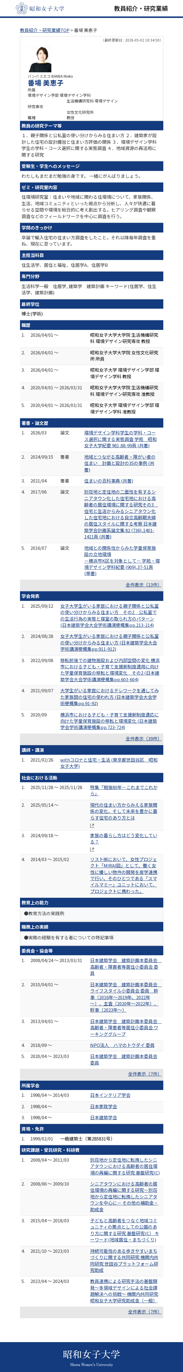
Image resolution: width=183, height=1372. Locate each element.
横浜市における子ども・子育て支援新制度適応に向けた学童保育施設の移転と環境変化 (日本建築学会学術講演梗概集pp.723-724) (109, 721)
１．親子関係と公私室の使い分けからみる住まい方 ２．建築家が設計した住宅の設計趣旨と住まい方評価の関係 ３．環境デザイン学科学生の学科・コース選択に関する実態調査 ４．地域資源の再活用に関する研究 (89, 144)
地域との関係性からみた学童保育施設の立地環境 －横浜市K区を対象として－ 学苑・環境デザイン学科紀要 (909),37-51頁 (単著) (122, 561)
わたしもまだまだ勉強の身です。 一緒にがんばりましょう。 (82, 176)
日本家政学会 (103, 1106)
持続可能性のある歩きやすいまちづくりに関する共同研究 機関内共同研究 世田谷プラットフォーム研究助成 (124, 1260)
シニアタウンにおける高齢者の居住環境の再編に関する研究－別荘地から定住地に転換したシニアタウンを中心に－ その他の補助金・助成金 (124, 1196)
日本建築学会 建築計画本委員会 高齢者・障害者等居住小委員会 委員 (126, 966)
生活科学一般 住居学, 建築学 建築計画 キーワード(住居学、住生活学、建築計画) (88, 289)
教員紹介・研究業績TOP (45, 30)
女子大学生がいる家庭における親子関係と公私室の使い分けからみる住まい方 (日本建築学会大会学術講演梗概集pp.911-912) (109, 642)
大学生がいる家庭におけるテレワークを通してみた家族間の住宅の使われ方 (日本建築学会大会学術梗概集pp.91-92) (109, 696)
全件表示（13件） (144, 584)
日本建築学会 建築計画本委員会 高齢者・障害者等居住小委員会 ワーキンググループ (126, 1027)
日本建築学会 (103, 1117)
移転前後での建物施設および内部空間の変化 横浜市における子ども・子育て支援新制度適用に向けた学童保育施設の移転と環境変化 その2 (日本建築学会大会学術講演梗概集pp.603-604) (110, 669)
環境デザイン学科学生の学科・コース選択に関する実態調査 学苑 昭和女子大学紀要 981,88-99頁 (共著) (120, 438)
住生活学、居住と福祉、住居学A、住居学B (64, 265)
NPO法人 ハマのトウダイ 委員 (122, 1045)
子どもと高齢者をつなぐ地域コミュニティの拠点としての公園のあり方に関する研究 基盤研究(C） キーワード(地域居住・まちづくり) (124, 1230)
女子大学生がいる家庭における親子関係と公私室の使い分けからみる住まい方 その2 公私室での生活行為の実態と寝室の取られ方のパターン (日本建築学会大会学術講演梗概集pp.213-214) (109, 615)
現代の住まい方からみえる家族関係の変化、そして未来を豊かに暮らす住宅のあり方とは (123, 811)
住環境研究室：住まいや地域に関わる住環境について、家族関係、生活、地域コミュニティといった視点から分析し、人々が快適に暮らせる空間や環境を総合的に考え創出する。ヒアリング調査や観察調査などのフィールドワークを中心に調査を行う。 (88, 206)
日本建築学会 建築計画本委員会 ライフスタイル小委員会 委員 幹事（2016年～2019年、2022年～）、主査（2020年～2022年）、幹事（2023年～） (126, 997)
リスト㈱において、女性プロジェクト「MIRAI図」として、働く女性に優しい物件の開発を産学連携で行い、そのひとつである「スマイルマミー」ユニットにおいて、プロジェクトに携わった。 (123, 875)
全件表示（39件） (144, 738)
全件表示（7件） (145, 1074)
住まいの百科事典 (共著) (108, 480)
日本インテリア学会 (110, 1095)
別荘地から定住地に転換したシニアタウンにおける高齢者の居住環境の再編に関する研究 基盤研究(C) (125, 1166)
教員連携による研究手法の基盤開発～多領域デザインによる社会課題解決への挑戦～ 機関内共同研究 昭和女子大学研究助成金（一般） (124, 1290)
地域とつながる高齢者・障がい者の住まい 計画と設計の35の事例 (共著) (120, 463)
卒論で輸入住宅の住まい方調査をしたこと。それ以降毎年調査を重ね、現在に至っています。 (88, 240)
